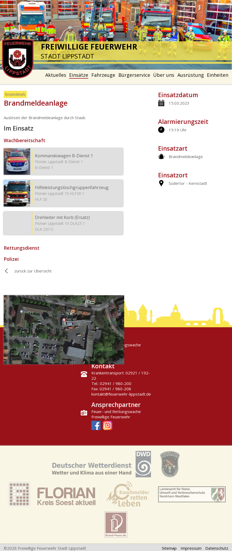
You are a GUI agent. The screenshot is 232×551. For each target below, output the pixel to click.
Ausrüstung (190, 75)
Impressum (191, 548)
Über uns (163, 75)
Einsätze (78, 75)
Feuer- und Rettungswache (116, 411)
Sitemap (169, 548)
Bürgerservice (134, 75)
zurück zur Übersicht (33, 271)
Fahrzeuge (103, 75)
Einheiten (217, 75)
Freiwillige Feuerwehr (110, 416)
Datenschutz (216, 548)
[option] (116, 35)
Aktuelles (55, 75)
